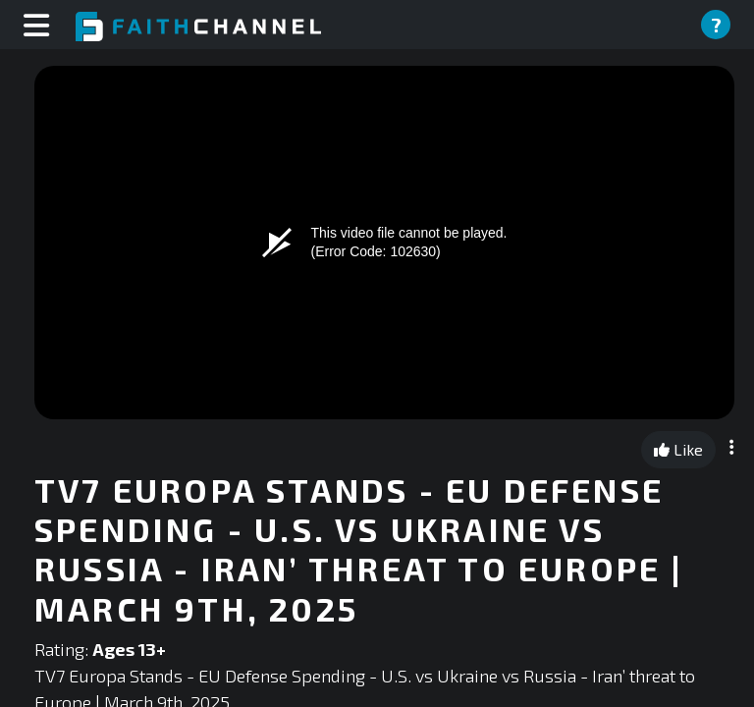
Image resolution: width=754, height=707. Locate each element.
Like (678, 449)
